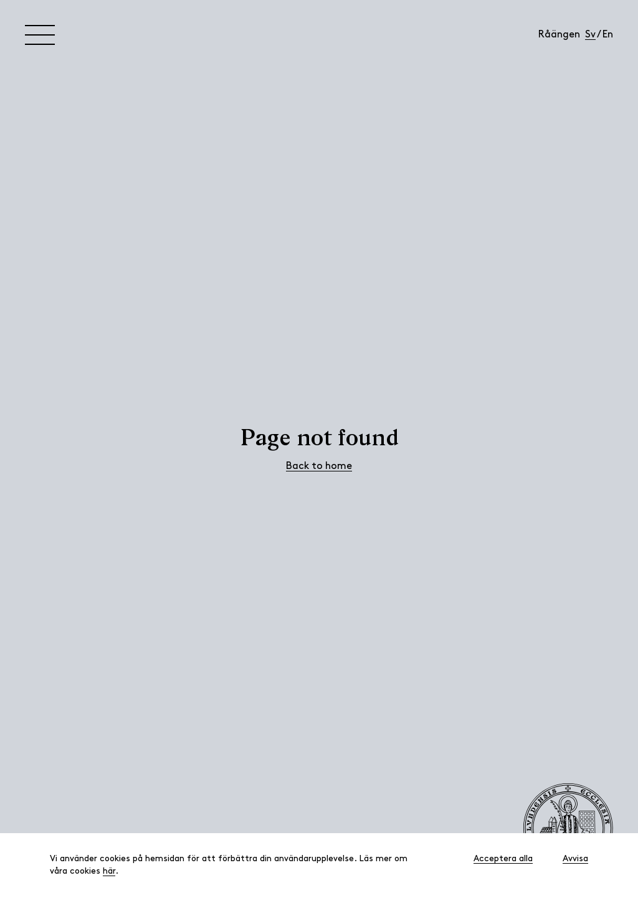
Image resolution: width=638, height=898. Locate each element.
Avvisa (575, 859)
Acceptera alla (503, 859)
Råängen (559, 35)
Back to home (319, 466)
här (109, 871)
